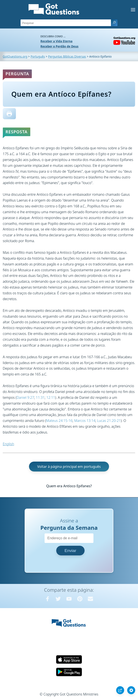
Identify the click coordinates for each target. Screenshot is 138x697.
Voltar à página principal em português (69, 466)
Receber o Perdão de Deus (59, 46)
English (8, 444)
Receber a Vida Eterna (56, 41)
